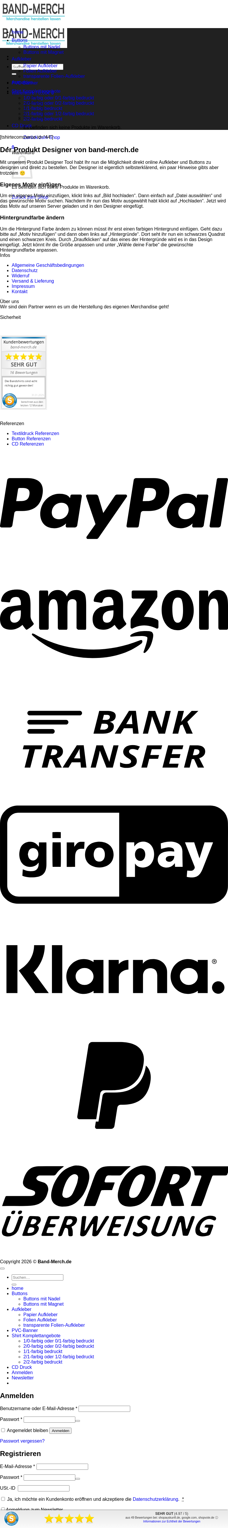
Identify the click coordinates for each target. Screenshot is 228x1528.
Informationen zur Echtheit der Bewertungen (171, 1521)
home (17, 32)
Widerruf (20, 275)
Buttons (19, 40)
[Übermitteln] (14, 74)
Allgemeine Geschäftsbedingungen (48, 265)
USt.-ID (8, 1488)
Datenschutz (25, 270)
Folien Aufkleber (40, 70)
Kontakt (19, 291)
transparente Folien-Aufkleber (54, 76)
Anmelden (60, 1431)
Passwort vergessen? (22, 1440)
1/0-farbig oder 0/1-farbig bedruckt (58, 97)
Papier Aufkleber (40, 65)
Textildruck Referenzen (35, 433)
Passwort (11, 1419)
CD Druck (22, 125)
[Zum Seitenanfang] (2, 1268)
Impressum (23, 286)
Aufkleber (22, 58)
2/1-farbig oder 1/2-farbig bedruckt (58, 113)
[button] (23, 1377)
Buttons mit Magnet (43, 52)
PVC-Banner (25, 82)
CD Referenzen (28, 443)
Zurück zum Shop (41, 137)
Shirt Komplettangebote (36, 91)
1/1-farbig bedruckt (42, 1351)
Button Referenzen (31, 438)
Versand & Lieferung (33, 281)
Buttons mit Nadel (41, 46)
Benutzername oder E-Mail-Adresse (38, 1408)
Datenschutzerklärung (155, 1499)
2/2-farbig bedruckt (42, 1361)
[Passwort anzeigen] (77, 1421)
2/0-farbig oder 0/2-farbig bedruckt (58, 103)
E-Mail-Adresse (17, 1466)
